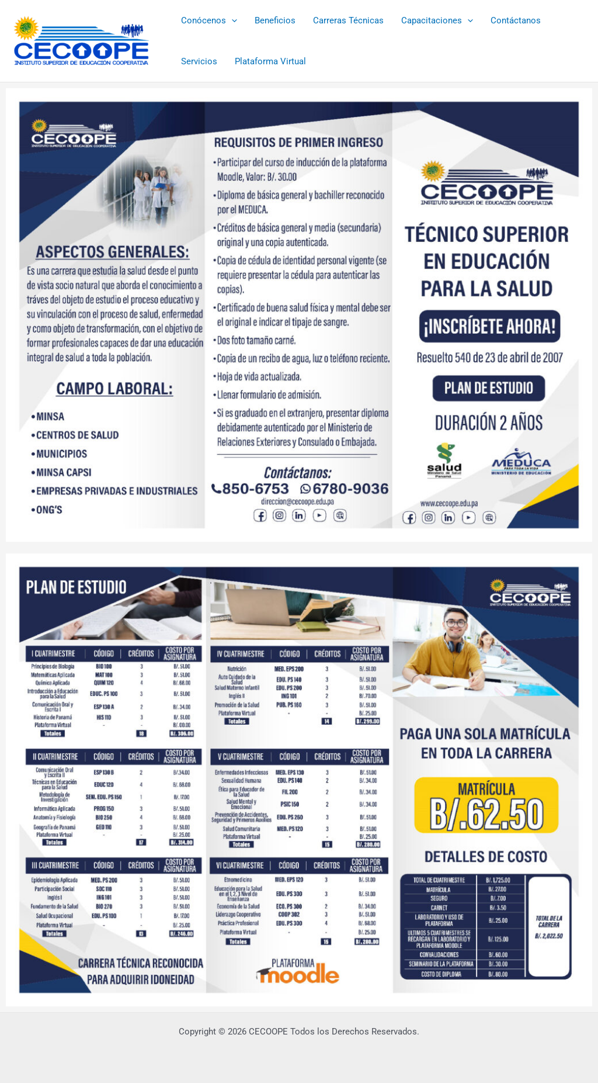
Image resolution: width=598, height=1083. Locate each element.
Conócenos (209, 20)
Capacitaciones (437, 20)
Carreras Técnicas (348, 20)
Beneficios (275, 20)
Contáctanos (516, 20)
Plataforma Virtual (270, 61)
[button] (231, 20)
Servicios (199, 61)
